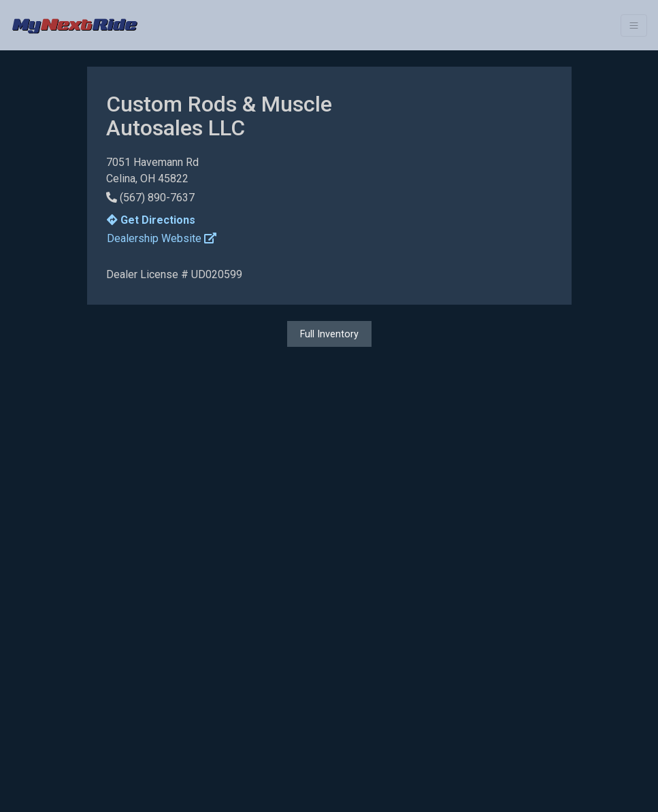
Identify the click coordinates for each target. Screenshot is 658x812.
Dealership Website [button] (161, 238)
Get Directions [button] (151, 220)
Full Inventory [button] (329, 333)
